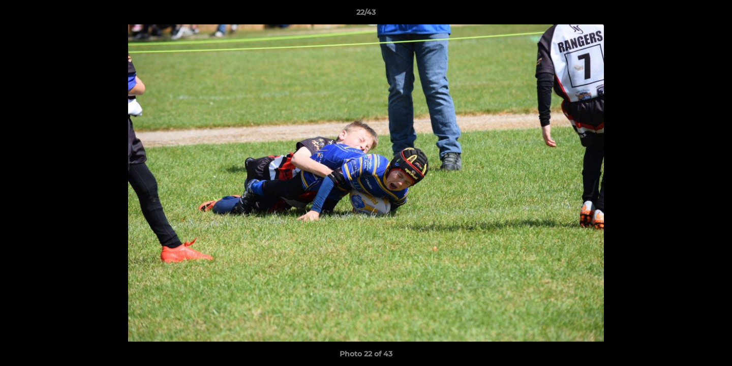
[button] (714, 14)
